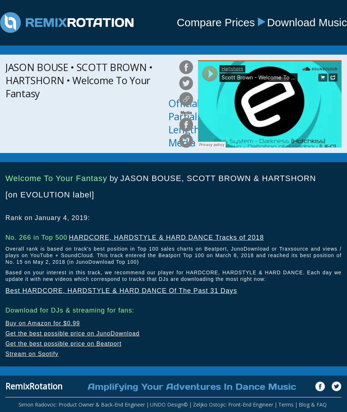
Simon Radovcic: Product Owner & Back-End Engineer (82, 404)
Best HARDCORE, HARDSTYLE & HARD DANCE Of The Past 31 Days (121, 290)
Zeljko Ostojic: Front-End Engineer (233, 404)
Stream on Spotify (31, 354)
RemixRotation (33, 386)
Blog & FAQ (313, 404)
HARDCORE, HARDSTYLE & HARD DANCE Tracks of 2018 (166, 237)
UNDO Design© (169, 404)
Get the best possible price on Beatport (63, 344)
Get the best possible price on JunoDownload (72, 333)
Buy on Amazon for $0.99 (42, 323)
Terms (286, 404)
